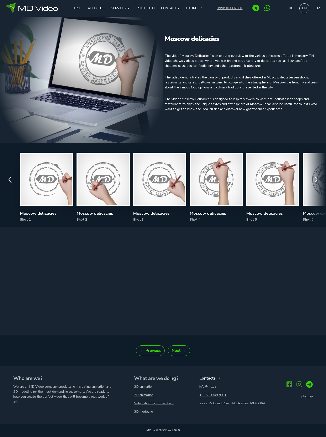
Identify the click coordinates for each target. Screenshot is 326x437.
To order (193, 8)
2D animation (143, 395)
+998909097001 (230, 8)
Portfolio (145, 8)
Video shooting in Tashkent (154, 403)
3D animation (143, 386)
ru (291, 8)
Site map (306, 396)
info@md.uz (207, 386)
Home (76, 8)
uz (317, 8)
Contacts (170, 8)
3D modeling (143, 411)
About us (96, 8)
